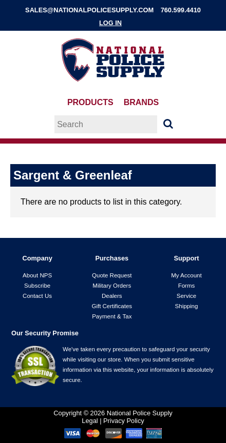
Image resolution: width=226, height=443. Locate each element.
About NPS (37, 275)
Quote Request (111, 275)
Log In (110, 23)
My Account (186, 275)
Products (90, 102)
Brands (141, 102)
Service (186, 296)
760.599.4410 (181, 10)
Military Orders (111, 286)
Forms (186, 286)
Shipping (186, 306)
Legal (90, 421)
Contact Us (37, 296)
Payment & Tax (111, 316)
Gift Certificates (111, 306)
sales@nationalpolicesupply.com (89, 10)
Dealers (112, 296)
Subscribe (37, 286)
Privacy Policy (123, 421)
